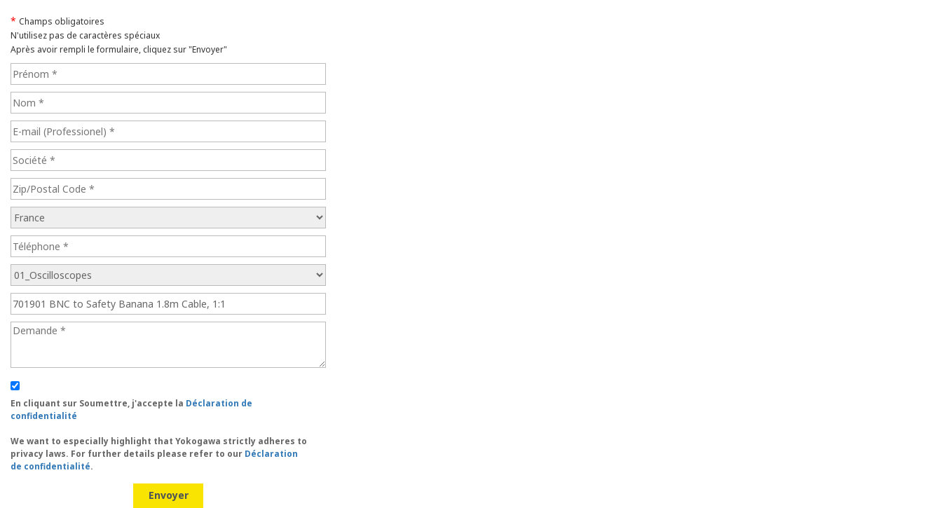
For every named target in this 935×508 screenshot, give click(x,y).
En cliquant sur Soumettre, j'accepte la (159, 434)
